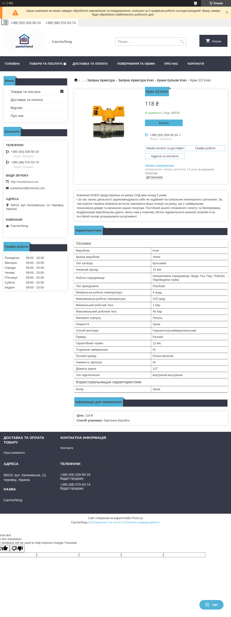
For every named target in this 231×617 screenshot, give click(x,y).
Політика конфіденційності (142, 522)
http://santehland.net (24, 182)
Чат (211, 605)
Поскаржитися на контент (106, 522)
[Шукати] (182, 41)
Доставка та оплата (90, 63)
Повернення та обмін (136, 63)
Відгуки (16, 108)
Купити (164, 123)
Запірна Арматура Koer (136, 80)
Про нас (171, 63)
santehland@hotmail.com (27, 188)
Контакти (196, 63)
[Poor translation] (17, 549)
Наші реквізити (14, 452)
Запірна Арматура (101, 80)
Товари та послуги (45, 63)
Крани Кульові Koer (172, 80)
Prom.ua (137, 518)
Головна (12, 63)
